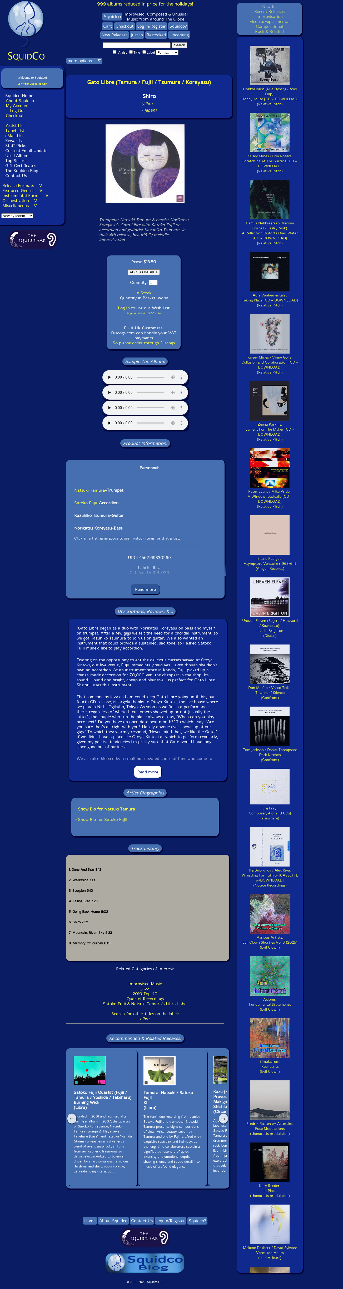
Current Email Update (25, 150)
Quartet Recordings (145, 998)
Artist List (15, 125)
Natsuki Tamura (89, 490)
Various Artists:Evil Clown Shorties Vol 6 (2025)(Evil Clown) (269, 940)
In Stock (143, 292)
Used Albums (17, 155)
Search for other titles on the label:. (145, 1016)
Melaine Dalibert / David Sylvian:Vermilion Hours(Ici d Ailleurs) (270, 1250)
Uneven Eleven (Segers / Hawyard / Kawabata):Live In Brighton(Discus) (270, 625)
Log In (124, 307)
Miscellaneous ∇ (19, 205)
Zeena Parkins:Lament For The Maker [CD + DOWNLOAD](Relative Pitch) (269, 429)
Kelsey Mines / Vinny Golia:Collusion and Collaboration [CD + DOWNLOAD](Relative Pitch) (269, 362)
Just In (137, 34)
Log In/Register (151, 26)
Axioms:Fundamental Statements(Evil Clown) (270, 1002)
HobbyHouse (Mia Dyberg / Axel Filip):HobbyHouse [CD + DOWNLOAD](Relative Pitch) (270, 94)
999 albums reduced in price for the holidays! (145, 4)
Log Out (17, 110)
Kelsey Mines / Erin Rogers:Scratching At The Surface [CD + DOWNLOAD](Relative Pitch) (269, 161)
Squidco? (178, 26)
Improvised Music (145, 983)
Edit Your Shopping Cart (32, 83)
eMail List (14, 135)
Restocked (156, 34)
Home (90, 1220)
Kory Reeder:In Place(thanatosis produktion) (270, 1188)
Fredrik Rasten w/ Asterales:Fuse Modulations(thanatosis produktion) (270, 1126)
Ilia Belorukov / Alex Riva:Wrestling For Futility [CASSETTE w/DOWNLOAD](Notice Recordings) (270, 875)
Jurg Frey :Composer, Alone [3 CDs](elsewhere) (270, 810)
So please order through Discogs (144, 342)
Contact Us (15, 175)
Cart (107, 26)
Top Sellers (15, 160)
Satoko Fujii (85, 502)
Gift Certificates (20, 165)
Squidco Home (19, 95)
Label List (15, 130)
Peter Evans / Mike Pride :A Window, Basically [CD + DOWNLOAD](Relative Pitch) (270, 496)
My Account (17, 105)
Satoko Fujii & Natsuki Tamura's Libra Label (145, 1003)
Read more (145, 589)
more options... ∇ (84, 61)
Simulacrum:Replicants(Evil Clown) (270, 1064)
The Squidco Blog (21, 170)
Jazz (145, 988)
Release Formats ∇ (22, 185)
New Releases (114, 34)
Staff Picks (15, 145)
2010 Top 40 (145, 993)
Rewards (13, 140)
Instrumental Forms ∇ (25, 195)
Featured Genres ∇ (22, 190)
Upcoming (179, 34)
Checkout (15, 115)
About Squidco (20, 100)
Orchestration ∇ (19, 200)
